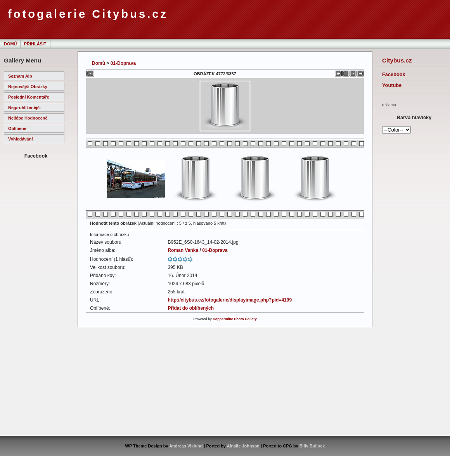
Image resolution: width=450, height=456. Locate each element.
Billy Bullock (312, 446)
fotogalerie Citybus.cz (88, 14)
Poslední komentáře (28, 97)
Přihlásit (35, 44)
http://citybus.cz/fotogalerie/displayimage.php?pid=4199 (230, 300)
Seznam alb (20, 76)
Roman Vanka (183, 250)
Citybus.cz (397, 60)
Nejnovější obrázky (27, 86)
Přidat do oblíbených (191, 308)
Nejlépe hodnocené (28, 118)
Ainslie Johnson (243, 446)
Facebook (393, 74)
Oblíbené (17, 128)
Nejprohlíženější (24, 107)
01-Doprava (123, 63)
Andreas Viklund (185, 446)
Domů (10, 44)
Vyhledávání (20, 139)
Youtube (392, 85)
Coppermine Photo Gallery (235, 319)
